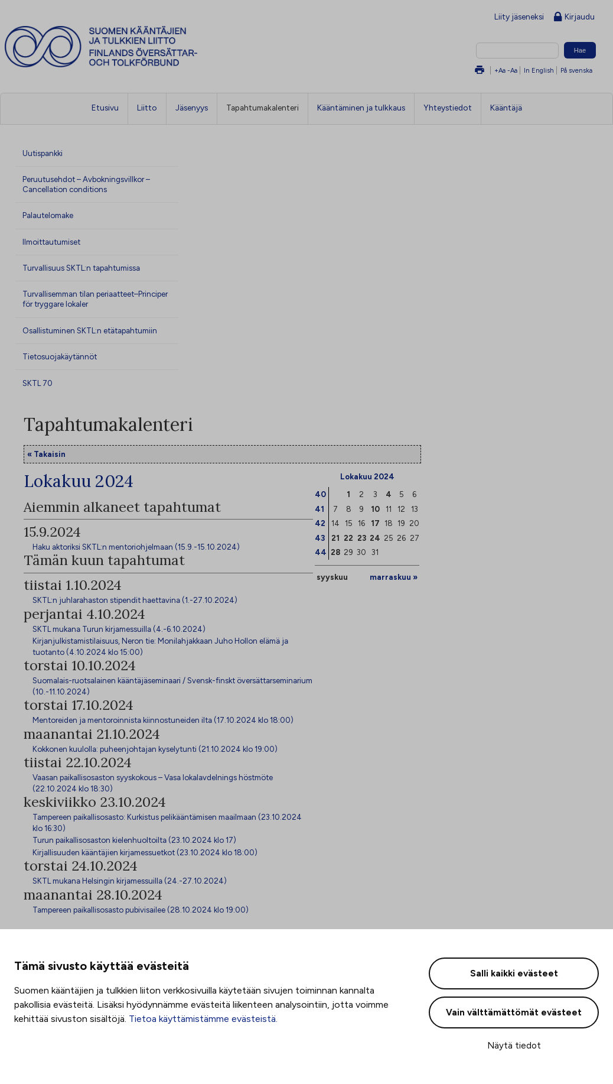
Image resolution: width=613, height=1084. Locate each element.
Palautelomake (47, 215)
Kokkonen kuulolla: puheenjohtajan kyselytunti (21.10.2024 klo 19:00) (155, 749)
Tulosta (479, 71)
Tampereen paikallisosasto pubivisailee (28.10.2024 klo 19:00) (140, 909)
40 (320, 494)
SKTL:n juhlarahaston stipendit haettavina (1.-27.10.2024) (134, 600)
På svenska (576, 70)
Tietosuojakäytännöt (59, 356)
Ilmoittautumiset (51, 241)
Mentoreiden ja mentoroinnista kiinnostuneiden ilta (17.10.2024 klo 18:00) (163, 720)
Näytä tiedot (514, 1045)
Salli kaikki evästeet (514, 973)
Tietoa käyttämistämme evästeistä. (203, 1018)
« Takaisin (46, 454)
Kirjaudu (574, 17)
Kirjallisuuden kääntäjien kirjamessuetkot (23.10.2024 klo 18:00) (144, 852)
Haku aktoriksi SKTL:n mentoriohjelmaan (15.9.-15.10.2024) (136, 546)
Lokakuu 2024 (367, 476)
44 (321, 552)
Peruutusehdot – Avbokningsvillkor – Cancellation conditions (86, 184)
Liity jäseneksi (519, 16)
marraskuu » (394, 577)
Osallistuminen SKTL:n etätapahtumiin (89, 330)
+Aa (500, 70)
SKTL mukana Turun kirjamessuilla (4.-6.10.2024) (119, 629)
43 (320, 538)
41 (319, 509)
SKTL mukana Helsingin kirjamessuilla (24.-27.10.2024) (129, 880)
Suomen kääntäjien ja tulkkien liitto (150, 46)
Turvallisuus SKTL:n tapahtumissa (81, 267)
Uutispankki (42, 153)
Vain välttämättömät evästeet (514, 1012)
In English (539, 70)
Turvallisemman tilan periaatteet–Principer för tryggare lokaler (95, 299)
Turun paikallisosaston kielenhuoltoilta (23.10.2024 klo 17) (134, 840)
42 (320, 523)
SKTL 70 (37, 383)
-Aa (512, 70)
